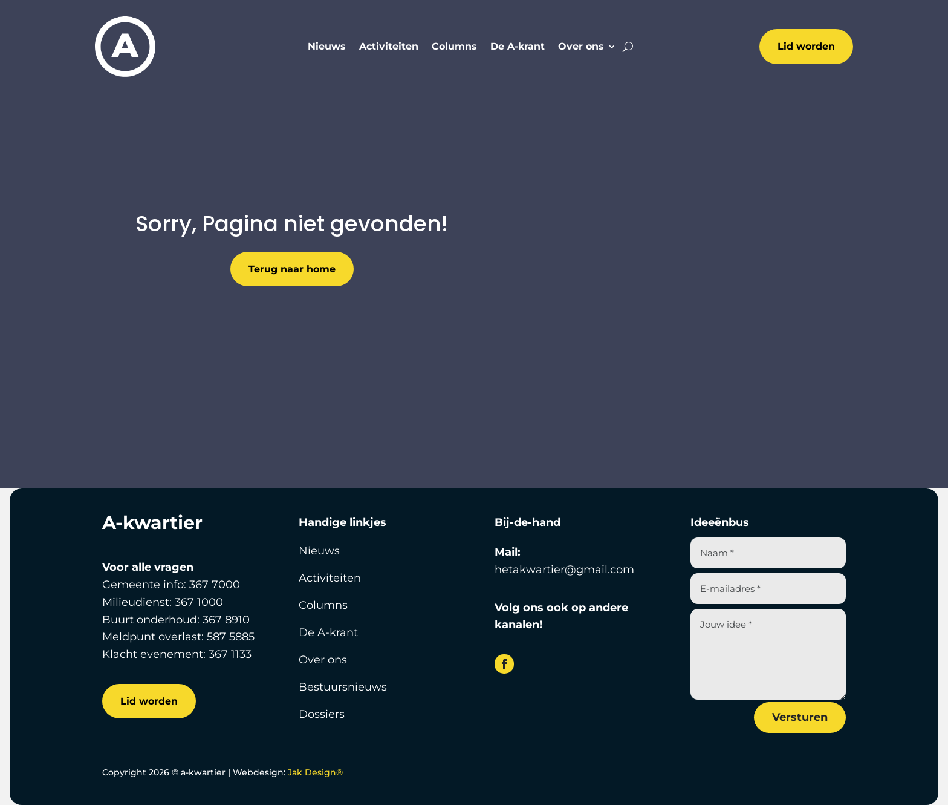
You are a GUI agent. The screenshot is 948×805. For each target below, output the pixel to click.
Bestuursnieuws (343, 687)
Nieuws (327, 47)
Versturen (800, 717)
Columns (454, 47)
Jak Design (315, 772)
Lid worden (806, 46)
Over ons (581, 47)
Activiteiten (388, 47)
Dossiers (322, 714)
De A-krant (517, 47)
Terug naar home (292, 269)
